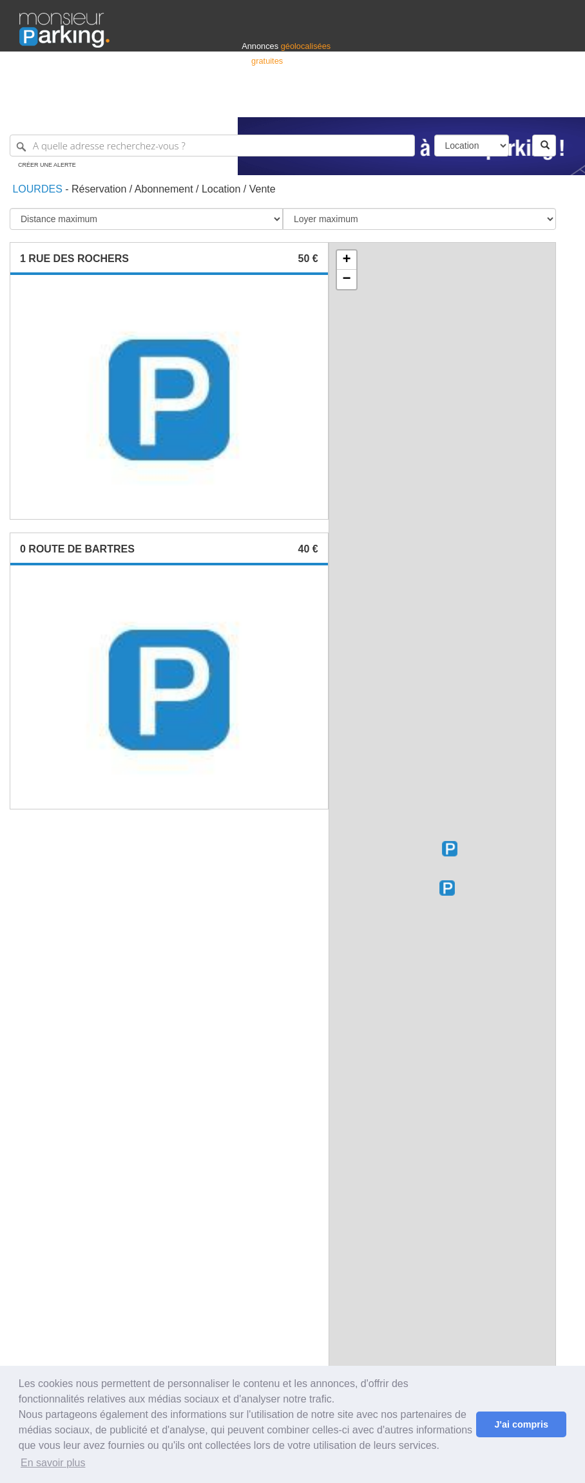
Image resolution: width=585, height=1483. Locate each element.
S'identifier (406, 101)
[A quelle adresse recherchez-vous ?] (212, 145)
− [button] (347, 279)
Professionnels (353, 101)
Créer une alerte (47, 165)
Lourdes (36, 189)
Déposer (447, 101)
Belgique (518, 101)
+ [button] (347, 260)
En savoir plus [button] (53, 1462)
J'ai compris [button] (521, 1424)
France (482, 101)
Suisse (553, 101)
